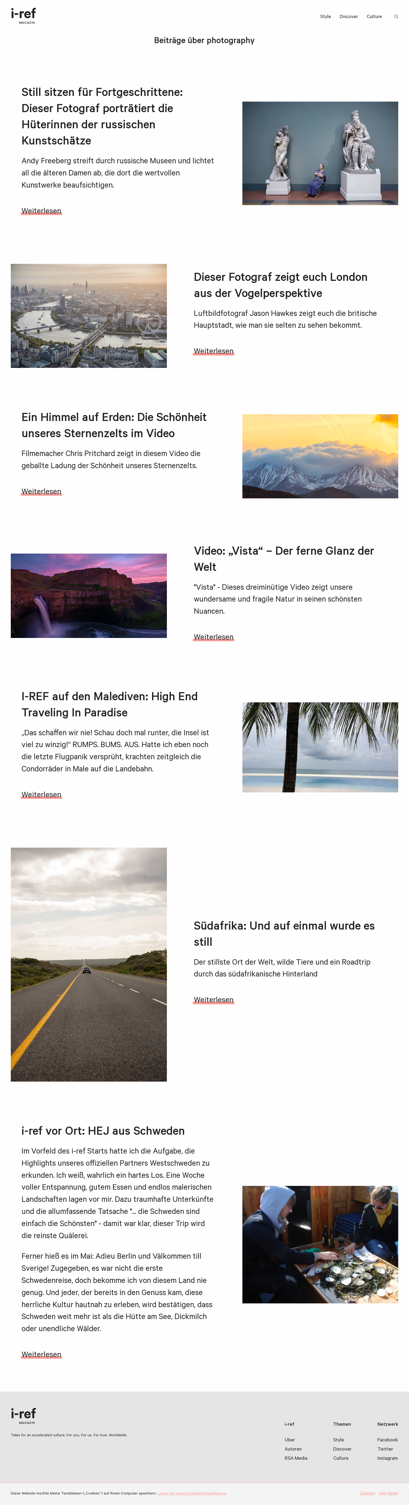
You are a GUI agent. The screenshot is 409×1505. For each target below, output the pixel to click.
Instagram (387, 1459)
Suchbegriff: (397, 17)
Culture (374, 17)
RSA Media (296, 1459)
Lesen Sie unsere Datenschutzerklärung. (192, 1494)
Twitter (385, 1449)
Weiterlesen (41, 212)
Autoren (293, 1449)
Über (290, 1440)
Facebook (387, 1440)
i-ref (23, 16)
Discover (349, 17)
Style (325, 17)
